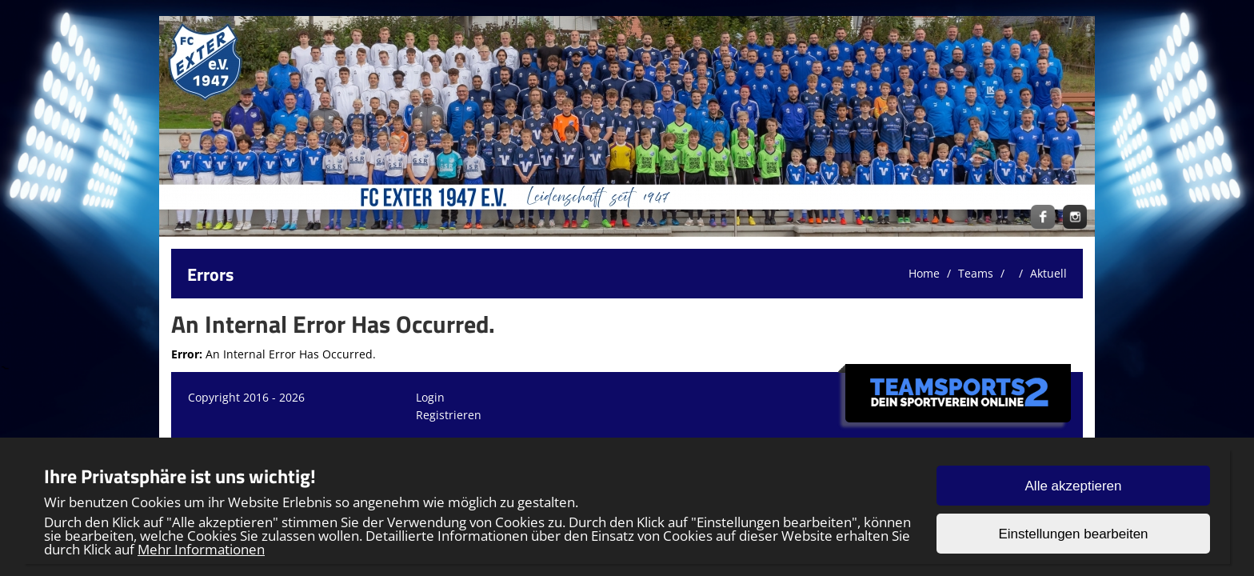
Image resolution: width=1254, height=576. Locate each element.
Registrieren (448, 414)
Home (924, 273)
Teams (975, 273)
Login (430, 397)
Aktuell (1048, 273)
